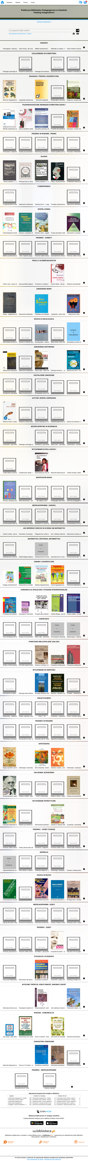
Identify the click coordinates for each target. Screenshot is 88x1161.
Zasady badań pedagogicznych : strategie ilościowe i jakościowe (22, 1098)
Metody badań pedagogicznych (15, 1103)
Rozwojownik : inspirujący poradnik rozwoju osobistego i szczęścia (47, 1103)
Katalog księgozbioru (44, 22)
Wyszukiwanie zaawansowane (17, 33)
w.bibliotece (47, 1135)
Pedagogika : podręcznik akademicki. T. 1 (17, 1104)
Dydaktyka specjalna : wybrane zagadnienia (42, 1101)
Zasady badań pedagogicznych (15, 1101)
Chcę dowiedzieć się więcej (35, 1159)
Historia (17, 2)
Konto (33, 2)
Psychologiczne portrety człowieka (15, 1099)
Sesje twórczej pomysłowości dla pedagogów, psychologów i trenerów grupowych (50, 1104)
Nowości (9, 2)
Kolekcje (29, 33)
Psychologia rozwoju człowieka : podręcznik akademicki (45, 1099)
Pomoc (25, 2)
